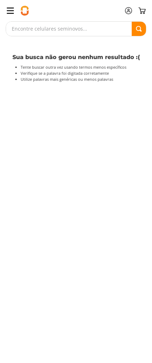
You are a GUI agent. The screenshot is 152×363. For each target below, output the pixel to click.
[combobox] (76, 28)
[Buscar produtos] (139, 29)
